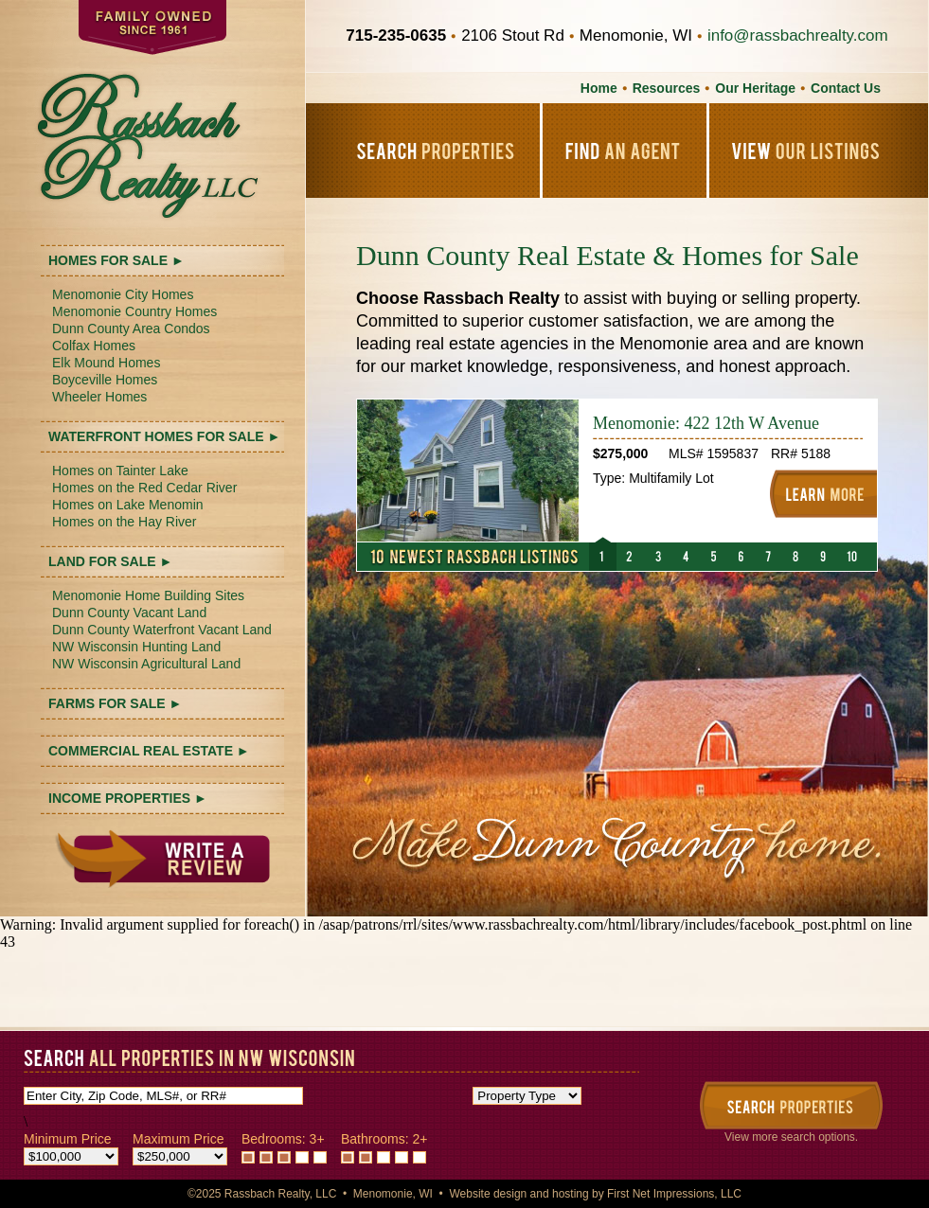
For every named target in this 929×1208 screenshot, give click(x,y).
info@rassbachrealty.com (797, 35)
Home (599, 88)
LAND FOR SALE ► (110, 561)
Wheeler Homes (99, 396)
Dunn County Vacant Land (129, 612)
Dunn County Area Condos (131, 328)
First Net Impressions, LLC (674, 1193)
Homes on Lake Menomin (128, 504)
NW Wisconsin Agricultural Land (146, 663)
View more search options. (791, 1137)
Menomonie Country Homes (134, 311)
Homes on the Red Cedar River (144, 487)
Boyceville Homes (104, 379)
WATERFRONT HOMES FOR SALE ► (164, 436)
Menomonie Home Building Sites (148, 595)
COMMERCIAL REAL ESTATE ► (149, 750)
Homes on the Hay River (124, 521)
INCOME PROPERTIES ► (127, 798)
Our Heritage (755, 88)
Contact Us (846, 88)
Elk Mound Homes (106, 362)
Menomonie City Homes (122, 294)
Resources (667, 88)
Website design (488, 1193)
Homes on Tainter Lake (120, 470)
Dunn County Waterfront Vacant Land (162, 629)
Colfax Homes (93, 345)
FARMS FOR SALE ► (115, 703)
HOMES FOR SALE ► (116, 260)
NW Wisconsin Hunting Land (136, 646)
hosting (570, 1193)
